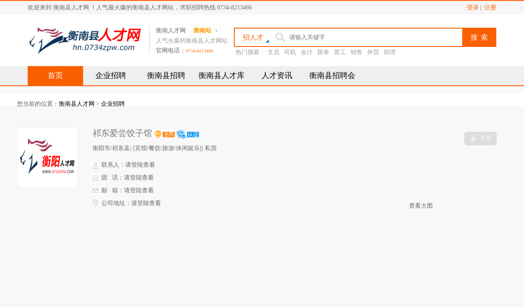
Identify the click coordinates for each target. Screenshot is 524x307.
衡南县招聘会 (332, 75)
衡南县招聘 (166, 75)
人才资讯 (277, 75)
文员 (273, 52)
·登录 (472, 7)
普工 (340, 52)
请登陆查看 (140, 165)
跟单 (323, 52)
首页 (55, 75)
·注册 (490, 7)
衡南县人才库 (222, 75)
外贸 (373, 52)
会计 (307, 52)
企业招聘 (110, 75)
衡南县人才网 (77, 104)
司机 (290, 52)
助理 (390, 52)
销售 (357, 52)
